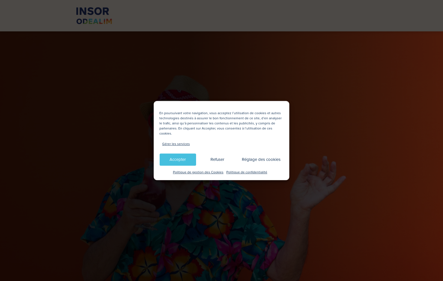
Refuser (217, 159)
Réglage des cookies (261, 159)
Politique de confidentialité (246, 172)
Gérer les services (176, 144)
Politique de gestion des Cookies (198, 172)
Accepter (178, 159)
